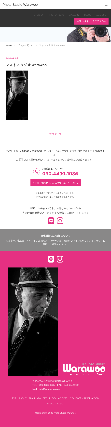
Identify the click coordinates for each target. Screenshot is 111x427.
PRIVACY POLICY (55, 403)
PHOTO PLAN (56, 15)
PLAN (32, 398)
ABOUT (23, 398)
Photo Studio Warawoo (65, 413)
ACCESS (101, 15)
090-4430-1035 (60, 174)
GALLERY (74, 15)
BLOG (87, 15)
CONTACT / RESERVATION (84, 398)
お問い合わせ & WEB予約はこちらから (55, 183)
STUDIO (38, 15)
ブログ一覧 (55, 134)
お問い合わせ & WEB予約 (91, 21)
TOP (14, 398)
